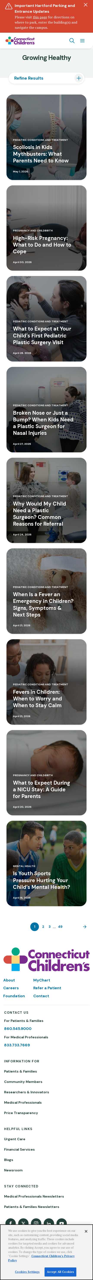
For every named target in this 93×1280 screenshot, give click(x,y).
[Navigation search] (72, 40)
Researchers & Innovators (26, 1092)
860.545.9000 (18, 1028)
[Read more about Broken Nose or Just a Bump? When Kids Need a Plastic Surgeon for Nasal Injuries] (46, 409)
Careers (11, 988)
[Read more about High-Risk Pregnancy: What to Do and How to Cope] (46, 228)
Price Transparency (21, 1113)
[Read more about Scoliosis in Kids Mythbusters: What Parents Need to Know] (46, 137)
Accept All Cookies (60, 1272)
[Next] (84, 926)
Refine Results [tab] (28, 78)
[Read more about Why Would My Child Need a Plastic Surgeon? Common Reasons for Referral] (46, 500)
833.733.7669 (17, 1045)
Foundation (14, 996)
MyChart (41, 980)
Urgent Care (14, 1139)
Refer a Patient (47, 988)
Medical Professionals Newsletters (34, 1196)
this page (40, 17)
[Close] (86, 1231)
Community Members (23, 1081)
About (9, 980)
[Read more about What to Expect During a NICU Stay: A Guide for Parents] (46, 773)
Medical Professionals (23, 1102)
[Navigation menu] (82, 40)
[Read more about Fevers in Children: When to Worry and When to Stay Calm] (46, 682)
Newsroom (13, 1170)
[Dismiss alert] (86, 5)
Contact (41, 996)
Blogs (8, 1160)
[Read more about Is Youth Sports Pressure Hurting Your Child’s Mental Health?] (46, 863)
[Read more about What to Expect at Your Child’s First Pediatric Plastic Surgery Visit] (46, 318)
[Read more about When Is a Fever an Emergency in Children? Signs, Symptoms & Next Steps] (46, 591)
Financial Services (19, 1149)
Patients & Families (20, 1071)
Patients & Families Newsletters (31, 1207)
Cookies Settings (27, 1272)
